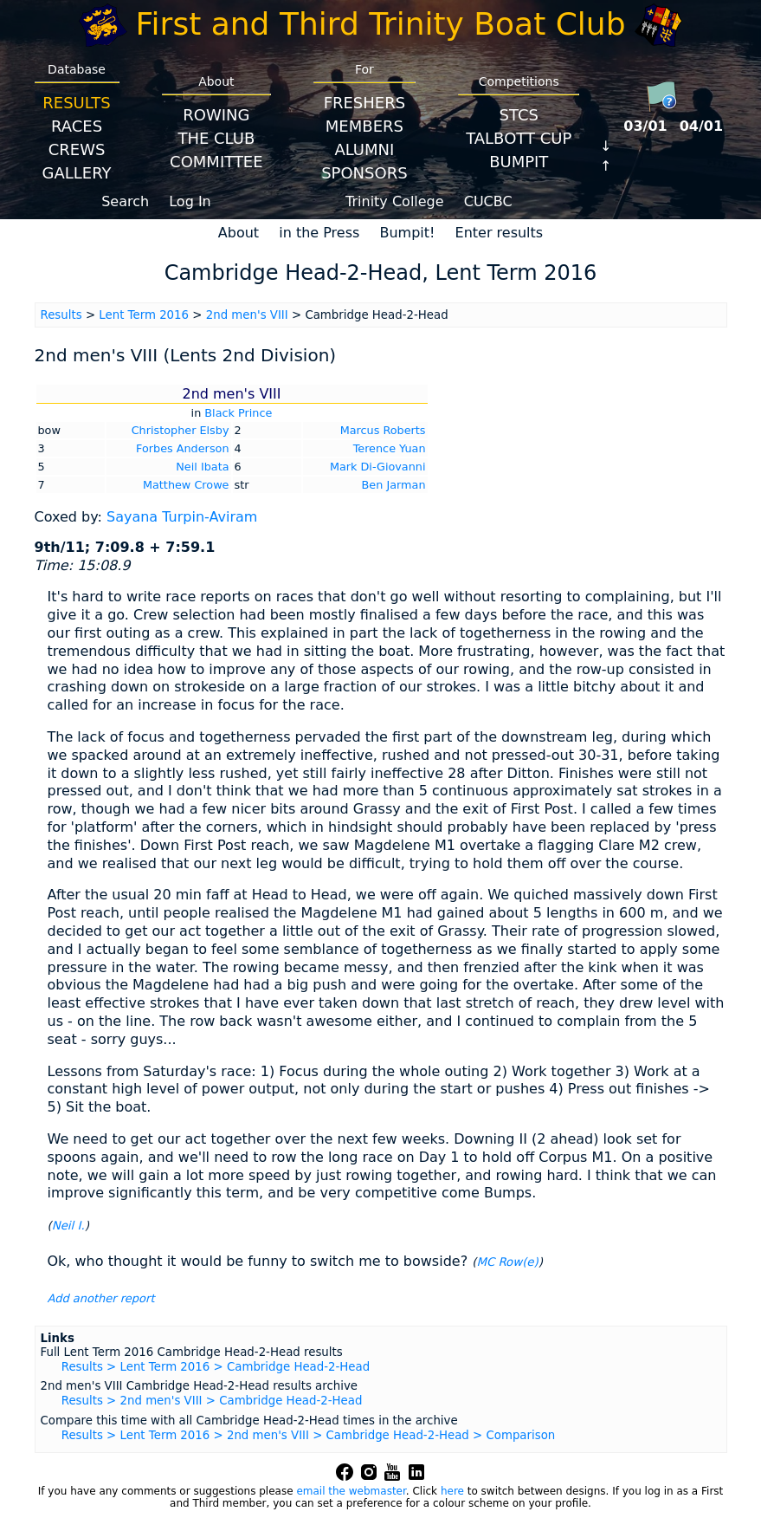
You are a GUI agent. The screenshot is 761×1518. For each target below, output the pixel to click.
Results (76, 103)
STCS (519, 115)
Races (76, 126)
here (452, 1491)
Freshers (365, 103)
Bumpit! (407, 232)
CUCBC (488, 201)
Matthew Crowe (186, 484)
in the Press (319, 232)
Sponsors (364, 173)
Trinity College (394, 201)
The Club (216, 138)
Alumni (364, 149)
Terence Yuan (389, 448)
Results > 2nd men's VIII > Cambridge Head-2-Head (212, 1400)
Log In (190, 201)
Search (125, 201)
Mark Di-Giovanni (378, 466)
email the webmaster (350, 1491)
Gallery (77, 173)
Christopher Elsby (180, 430)
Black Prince (238, 412)
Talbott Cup (518, 138)
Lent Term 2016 (144, 314)
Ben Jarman (394, 484)
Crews (77, 149)
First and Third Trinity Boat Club (381, 24)
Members (364, 126)
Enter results (499, 232)
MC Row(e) (507, 1261)
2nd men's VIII (247, 314)
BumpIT (518, 161)
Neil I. (68, 1225)
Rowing (216, 115)
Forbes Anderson (182, 448)
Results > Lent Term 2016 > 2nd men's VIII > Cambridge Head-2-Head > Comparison (308, 1435)
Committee (216, 161)
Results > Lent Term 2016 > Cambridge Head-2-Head (215, 1366)
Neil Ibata (202, 466)
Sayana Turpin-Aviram (181, 517)
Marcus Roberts (383, 430)
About (238, 232)
